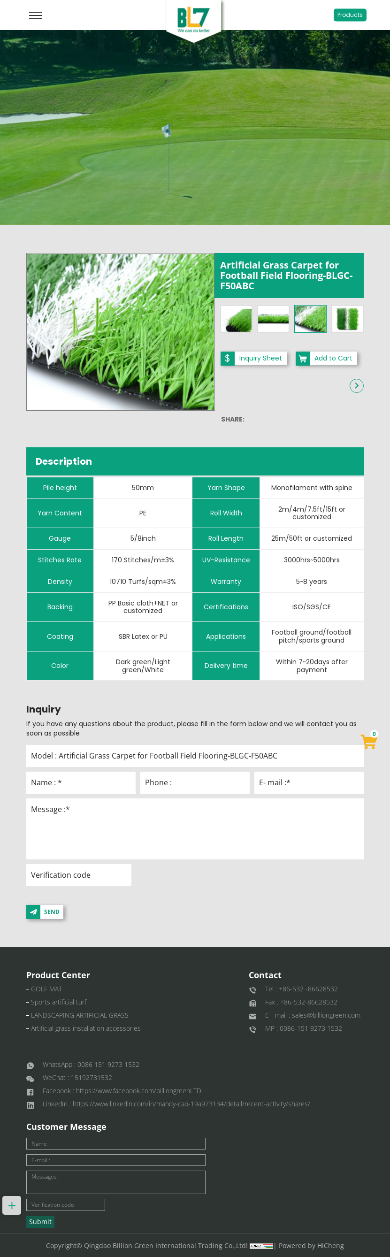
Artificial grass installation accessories (86, 1028)
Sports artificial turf (58, 1001)
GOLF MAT (46, 988)
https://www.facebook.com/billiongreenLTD (138, 1090)
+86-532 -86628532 (308, 988)
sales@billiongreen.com (326, 1015)
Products (350, 15)
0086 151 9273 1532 (108, 1064)
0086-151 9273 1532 (311, 1028)
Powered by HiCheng (311, 1245)
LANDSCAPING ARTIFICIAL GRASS (80, 1015)
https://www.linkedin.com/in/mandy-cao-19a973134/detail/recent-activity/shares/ (191, 1103)
